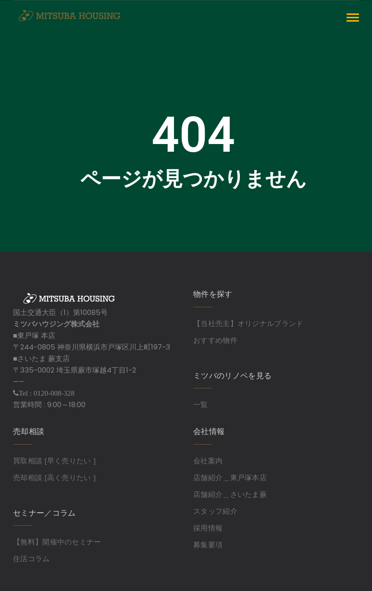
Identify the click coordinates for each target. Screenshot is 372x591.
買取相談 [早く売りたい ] (54, 460)
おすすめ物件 (215, 340)
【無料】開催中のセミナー (57, 541)
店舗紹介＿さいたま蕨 (230, 494)
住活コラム (31, 558)
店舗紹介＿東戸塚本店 (230, 477)
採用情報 (208, 527)
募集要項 (208, 544)
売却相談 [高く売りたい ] (54, 477)
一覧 (200, 404)
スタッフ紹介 (215, 511)
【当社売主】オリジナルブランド (248, 323)
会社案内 (208, 460)
